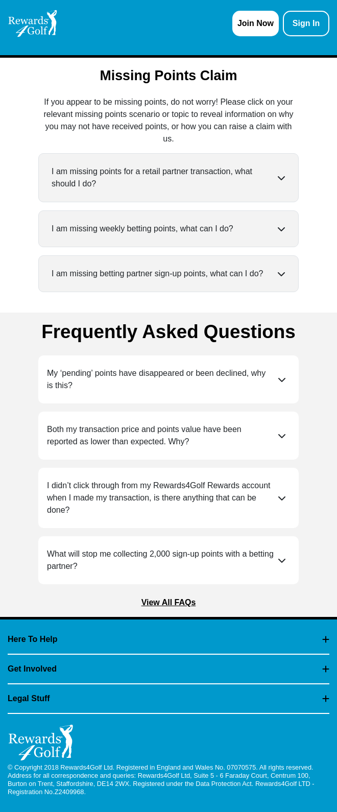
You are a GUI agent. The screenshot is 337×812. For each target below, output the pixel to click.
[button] (168, 178)
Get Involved (168, 668)
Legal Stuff (168, 698)
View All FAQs (168, 602)
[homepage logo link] (33, 23)
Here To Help (168, 639)
